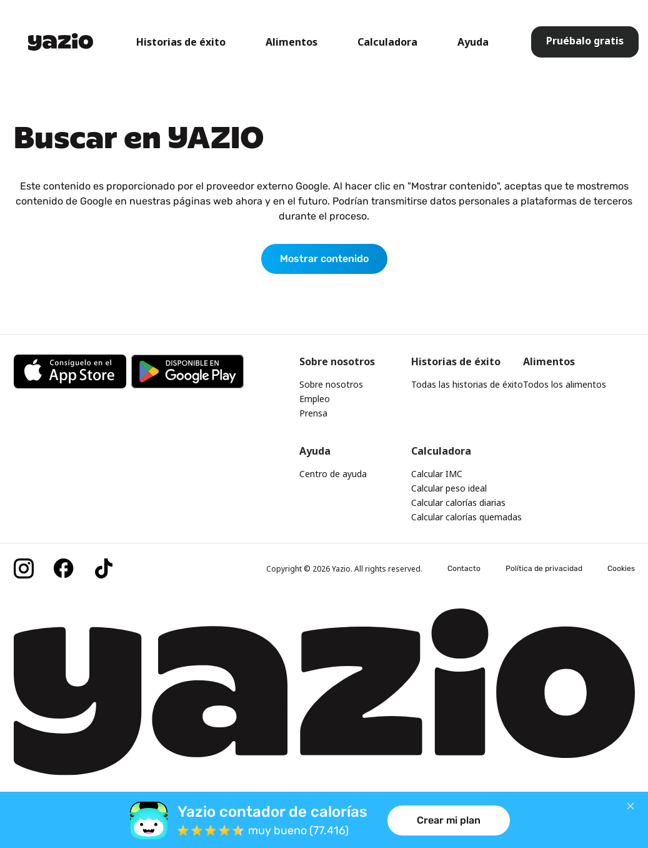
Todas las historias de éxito (467, 384)
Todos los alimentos (564, 384)
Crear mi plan (449, 820)
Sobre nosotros (331, 384)
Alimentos (291, 42)
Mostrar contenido (324, 259)
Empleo (314, 399)
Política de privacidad (544, 568)
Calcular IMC (436, 474)
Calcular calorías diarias (458, 502)
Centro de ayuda (333, 474)
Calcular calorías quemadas (466, 517)
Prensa (313, 413)
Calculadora (387, 42)
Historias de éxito (181, 42)
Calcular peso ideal (449, 488)
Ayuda (473, 42)
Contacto (464, 568)
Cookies (621, 568)
